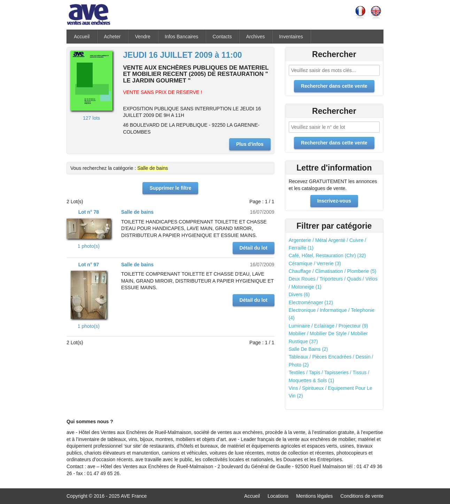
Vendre (142, 36)
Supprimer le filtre (170, 188)
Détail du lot (253, 248)
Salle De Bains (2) (308, 349)
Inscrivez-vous (334, 201)
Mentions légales (314, 496)
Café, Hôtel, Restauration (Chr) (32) (327, 255)
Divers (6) (299, 294)
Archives (255, 36)
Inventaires (291, 36)
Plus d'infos (250, 144)
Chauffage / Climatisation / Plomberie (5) (333, 271)
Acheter (112, 36)
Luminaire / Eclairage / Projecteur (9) (328, 326)
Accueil (82, 36)
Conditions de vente (361, 496)
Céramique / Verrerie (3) (315, 263)
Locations (277, 496)
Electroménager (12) (311, 302)
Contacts (222, 36)
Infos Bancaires (182, 36)
